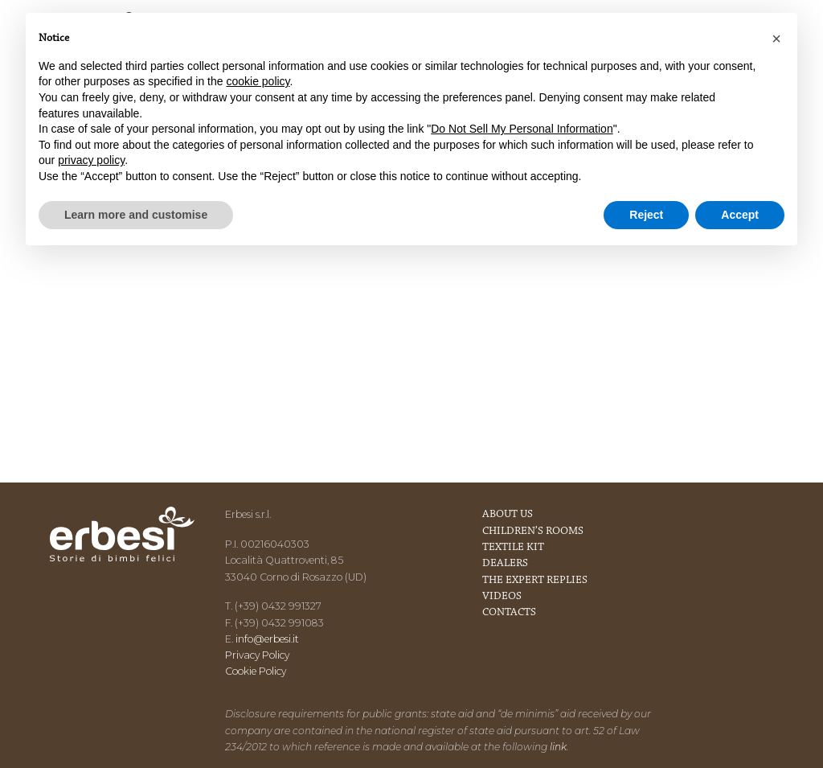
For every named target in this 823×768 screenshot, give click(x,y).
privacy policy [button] (91, 160)
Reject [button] (646, 214)
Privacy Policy (257, 655)
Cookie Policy (255, 671)
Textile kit (513, 547)
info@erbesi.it (267, 639)
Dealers (505, 563)
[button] (776, 38)
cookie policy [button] (257, 81)
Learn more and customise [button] (135, 214)
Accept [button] (740, 214)
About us (507, 514)
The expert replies (535, 580)
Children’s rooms (532, 531)
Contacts (509, 612)
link (558, 747)
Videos (502, 596)
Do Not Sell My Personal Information (521, 128)
